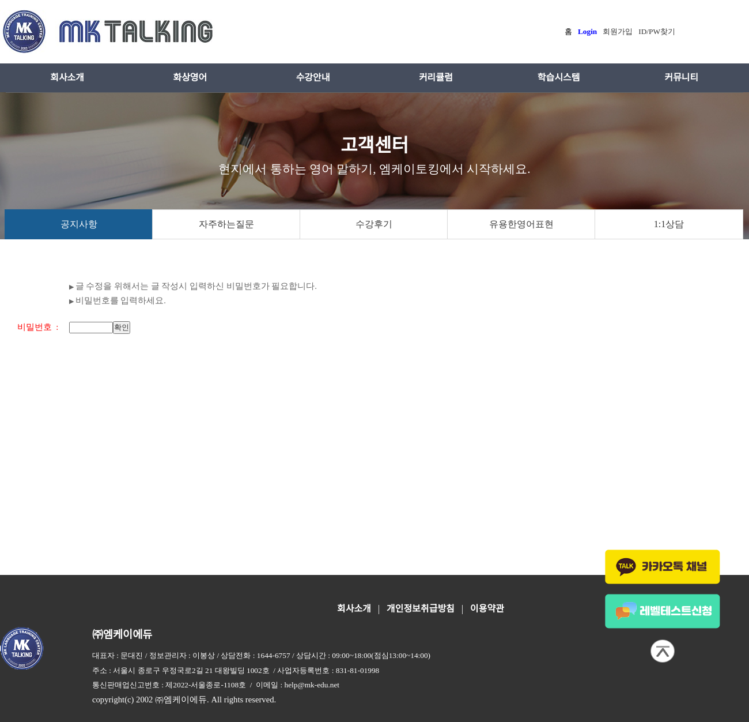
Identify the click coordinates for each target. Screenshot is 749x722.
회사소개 (67, 77)
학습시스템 (559, 77)
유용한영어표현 (521, 224)
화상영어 (190, 77)
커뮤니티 (681, 77)
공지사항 (78, 224)
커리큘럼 (436, 77)
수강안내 (313, 77)
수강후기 (373, 224)
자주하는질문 (226, 224)
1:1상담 (669, 224)
